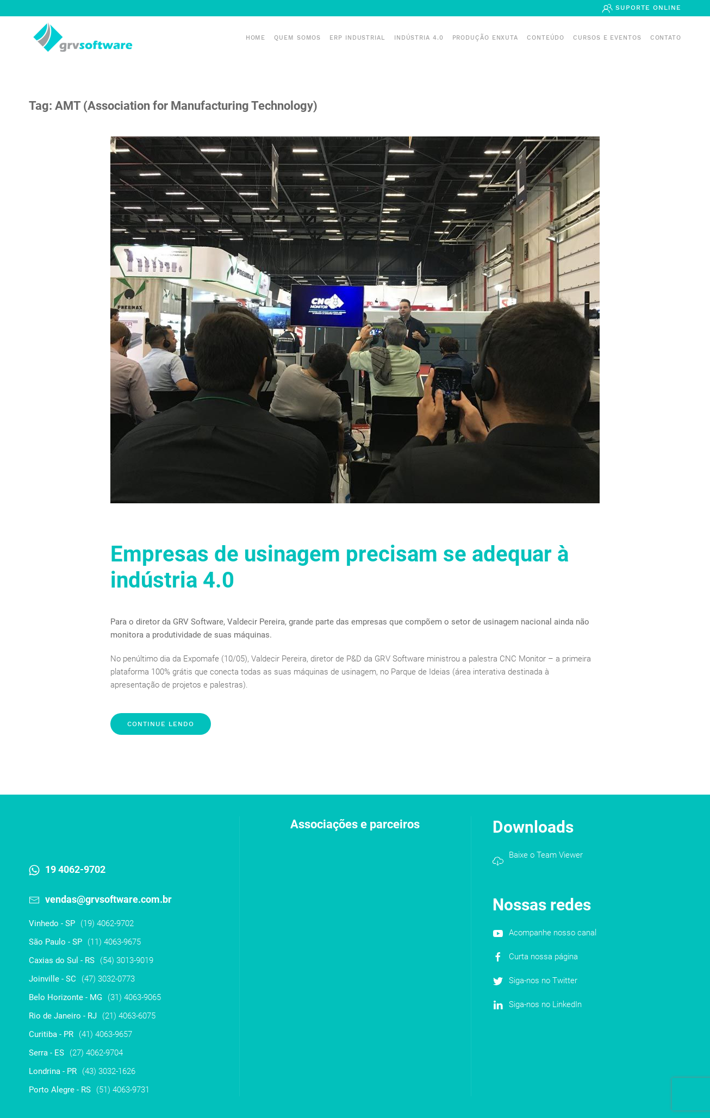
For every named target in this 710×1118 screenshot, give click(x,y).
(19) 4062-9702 (107, 923)
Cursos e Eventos (607, 37)
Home (256, 37)
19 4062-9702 (75, 869)
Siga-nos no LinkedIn (545, 1004)
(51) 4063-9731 (123, 1090)
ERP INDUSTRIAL (357, 37)
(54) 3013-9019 (126, 960)
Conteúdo (545, 37)
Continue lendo (160, 724)
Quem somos (297, 37)
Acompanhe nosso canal (552, 933)
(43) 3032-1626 (108, 1071)
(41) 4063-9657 (105, 1034)
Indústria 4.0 (419, 37)
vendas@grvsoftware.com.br (108, 899)
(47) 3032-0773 (108, 979)
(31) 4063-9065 (134, 997)
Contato (665, 37)
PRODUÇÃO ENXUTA (485, 37)
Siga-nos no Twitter (543, 980)
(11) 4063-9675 (114, 942)
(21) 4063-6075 (128, 1016)
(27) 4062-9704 (96, 1053)
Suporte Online (647, 7)
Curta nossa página (543, 956)
